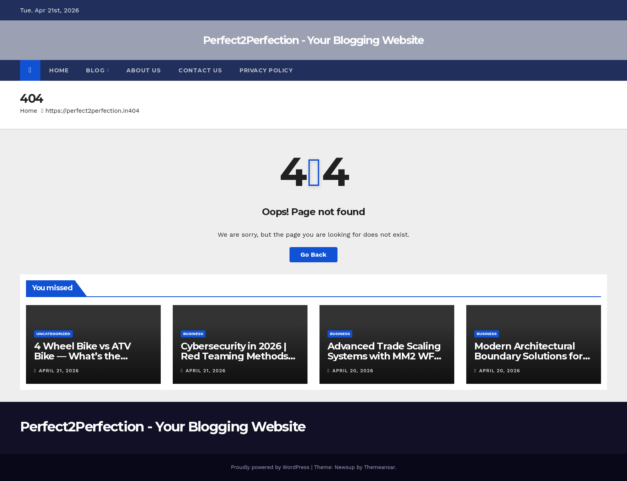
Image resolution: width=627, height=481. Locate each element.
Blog (96, 70)
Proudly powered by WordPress (271, 467)
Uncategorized (53, 333)
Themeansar (379, 467)
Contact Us (200, 70)
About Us (143, 70)
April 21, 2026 (59, 370)
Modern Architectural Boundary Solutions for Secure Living (528, 356)
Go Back (314, 254)
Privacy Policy (266, 70)
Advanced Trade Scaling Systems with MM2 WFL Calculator (384, 356)
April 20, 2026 (352, 370)
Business (193, 333)
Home (58, 70)
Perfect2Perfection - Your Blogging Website (313, 40)
